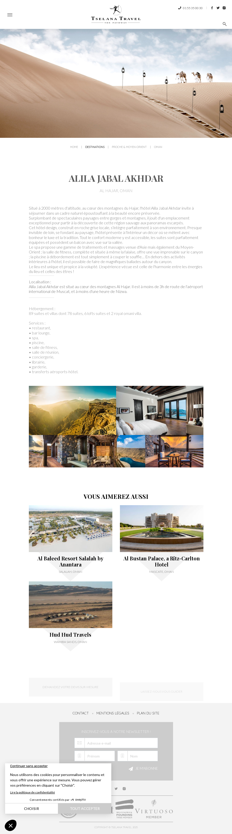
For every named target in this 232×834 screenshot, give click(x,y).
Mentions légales (112, 713)
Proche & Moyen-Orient (129, 147)
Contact (81, 713)
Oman (158, 147)
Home (74, 147)
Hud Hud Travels (70, 635)
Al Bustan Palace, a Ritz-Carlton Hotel (161, 561)
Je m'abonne (142, 769)
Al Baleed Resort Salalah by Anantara (70, 561)
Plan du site (148, 713)
